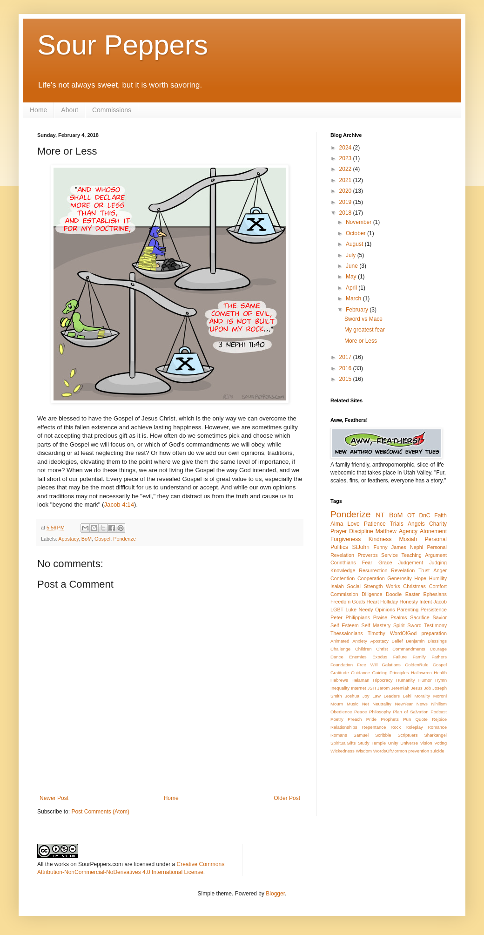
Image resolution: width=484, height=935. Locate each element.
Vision (426, 742)
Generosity (399, 578)
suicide (437, 750)
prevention (418, 750)
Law (376, 695)
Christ (382, 648)
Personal (436, 539)
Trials (396, 524)
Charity (438, 524)
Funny (381, 547)
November (359, 222)
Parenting (407, 609)
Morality (422, 695)
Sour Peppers (122, 45)
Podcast (438, 711)
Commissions (111, 110)
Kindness (380, 539)
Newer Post (54, 798)
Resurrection (373, 570)
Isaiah (337, 586)
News (422, 703)
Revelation (403, 570)
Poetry (336, 719)
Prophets (389, 719)
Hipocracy (383, 680)
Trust (424, 570)
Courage (438, 648)
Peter (336, 617)
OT (411, 515)
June (352, 266)
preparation (434, 633)
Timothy (376, 633)
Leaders (391, 695)
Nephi (416, 547)
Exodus (379, 656)
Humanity (405, 680)
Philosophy (380, 711)
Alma (336, 524)
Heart (373, 601)
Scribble (383, 735)
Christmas (414, 586)
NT (380, 515)
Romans (338, 735)
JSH (372, 688)
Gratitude (339, 672)
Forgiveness (345, 539)
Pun (407, 719)
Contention (342, 578)
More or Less (360, 341)
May (352, 276)
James (398, 547)
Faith (440, 515)
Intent (425, 601)
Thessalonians (346, 633)
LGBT (336, 609)
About (69, 110)
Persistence (434, 609)
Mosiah (408, 539)
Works (393, 586)
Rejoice (439, 719)
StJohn (361, 547)
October (356, 233)
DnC (424, 515)
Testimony (435, 625)
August (355, 244)
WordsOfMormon (390, 750)
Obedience (341, 711)
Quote (422, 719)
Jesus (417, 688)
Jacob (440, 601)
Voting (440, 742)
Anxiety (359, 641)
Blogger (275, 893)
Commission (344, 594)
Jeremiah (400, 688)
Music (352, 703)
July (351, 255)
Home (38, 110)
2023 (346, 158)
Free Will (367, 664)
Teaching (412, 555)
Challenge (340, 648)
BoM (86, 539)
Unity (393, 742)
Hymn (441, 680)
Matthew (386, 531)
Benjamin (415, 641)
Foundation (341, 664)
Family (419, 656)
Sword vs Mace (363, 319)
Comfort (438, 586)
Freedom (340, 601)
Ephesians (435, 594)
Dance (336, 656)
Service (389, 555)
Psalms (398, 617)
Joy (366, 695)
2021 (346, 180)
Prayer (338, 531)
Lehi (407, 695)
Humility (438, 578)
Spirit (399, 625)
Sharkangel (435, 735)
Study (364, 742)
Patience (375, 524)
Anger (440, 570)
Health (440, 672)
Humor (425, 680)
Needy (365, 609)
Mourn (336, 703)
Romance (437, 727)
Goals (358, 601)
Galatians (391, 664)
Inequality (340, 688)
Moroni (440, 695)
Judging (438, 562)
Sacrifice (419, 617)
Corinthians (343, 562)
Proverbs (367, 555)
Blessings (437, 641)
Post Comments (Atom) (100, 811)
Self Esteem (344, 625)
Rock (396, 727)
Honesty (409, 601)
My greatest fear (364, 329)
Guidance (360, 672)
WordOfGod (403, 633)
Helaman (360, 680)
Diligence (372, 594)
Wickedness (342, 750)
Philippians (358, 617)
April (352, 288)
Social (354, 586)
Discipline (361, 531)
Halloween (421, 672)
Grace (385, 562)
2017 (346, 357)
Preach (355, 719)
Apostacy (68, 539)
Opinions (385, 609)
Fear (367, 562)
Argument (436, 555)
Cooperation (371, 578)
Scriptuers (407, 735)
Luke (351, 609)
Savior (439, 617)
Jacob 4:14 (119, 504)
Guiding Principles (390, 672)
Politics (339, 547)
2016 (346, 368)
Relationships (343, 727)
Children (363, 648)
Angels (416, 524)
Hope (420, 578)
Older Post (287, 798)
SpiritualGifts (343, 742)
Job (427, 688)
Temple (378, 742)
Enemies (357, 656)
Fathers (439, 656)
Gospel (102, 539)
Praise (380, 617)
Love (354, 524)
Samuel (361, 735)
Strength (373, 586)
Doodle (394, 594)
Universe (409, 742)
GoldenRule (417, 664)
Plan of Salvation (411, 711)
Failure (400, 656)
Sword (414, 625)
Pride (371, 719)
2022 (346, 169)
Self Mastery (376, 625)
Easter (412, 594)
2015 (346, 379)
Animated (340, 641)
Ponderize (124, 539)
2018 (346, 213)
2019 (346, 202)
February (358, 309)
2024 (346, 147)
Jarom (383, 688)
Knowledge (342, 570)
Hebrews (339, 680)
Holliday (389, 601)
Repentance (374, 727)
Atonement (433, 531)
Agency (408, 531)
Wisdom (364, 750)
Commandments (408, 648)
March (354, 298)
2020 (346, 191)
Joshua (352, 695)
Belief (397, 641)
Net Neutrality (376, 703)
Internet (358, 688)
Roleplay (414, 727)
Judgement (410, 562)
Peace (360, 711)
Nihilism (439, 703)
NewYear (404, 703)
